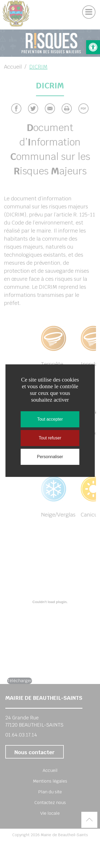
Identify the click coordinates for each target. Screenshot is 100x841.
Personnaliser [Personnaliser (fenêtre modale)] (50, 456)
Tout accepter (50, 419)
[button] (93, 47)
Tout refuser (50, 438)
